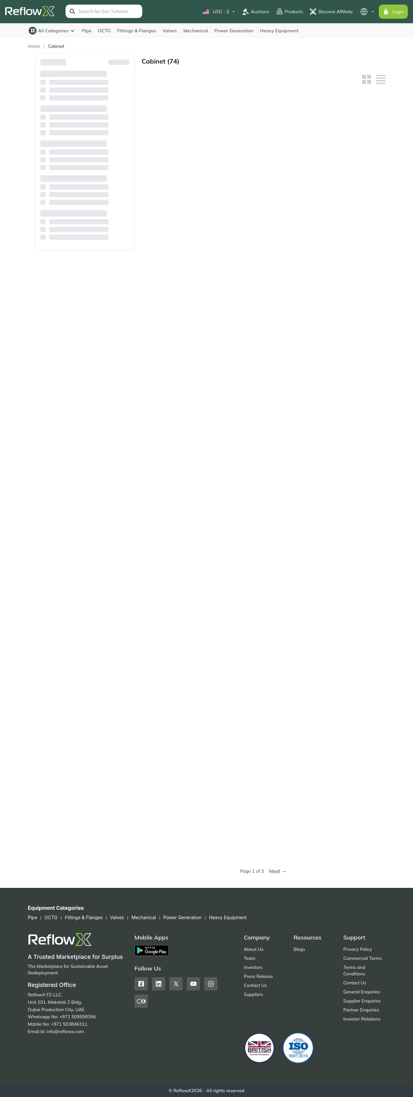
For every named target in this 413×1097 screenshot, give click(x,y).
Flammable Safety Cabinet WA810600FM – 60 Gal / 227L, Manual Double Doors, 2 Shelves (232, 244)
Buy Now (170, 173)
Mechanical (195, 31)
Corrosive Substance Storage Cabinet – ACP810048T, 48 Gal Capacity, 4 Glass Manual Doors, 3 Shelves (355, 533)
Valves (170, 31)
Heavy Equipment (279, 31)
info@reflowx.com (65, 1031)
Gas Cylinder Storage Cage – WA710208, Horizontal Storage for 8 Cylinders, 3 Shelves (232, 533)
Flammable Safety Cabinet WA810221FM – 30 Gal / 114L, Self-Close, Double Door (232, 147)
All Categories (52, 30)
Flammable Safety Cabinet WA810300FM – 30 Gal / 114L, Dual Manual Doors (169, 340)
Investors (253, 967)
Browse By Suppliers (85, 107)
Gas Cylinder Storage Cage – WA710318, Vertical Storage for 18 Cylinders (294, 436)
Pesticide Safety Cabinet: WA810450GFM (225, 822)
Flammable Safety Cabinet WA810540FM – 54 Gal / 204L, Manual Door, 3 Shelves (294, 244)
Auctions (255, 11)
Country (85, 139)
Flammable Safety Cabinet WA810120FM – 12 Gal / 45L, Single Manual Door (357, 340)
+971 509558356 (77, 1017)
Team (250, 958)
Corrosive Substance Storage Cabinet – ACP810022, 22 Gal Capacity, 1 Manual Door (355, 629)
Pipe (87, 31)
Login (393, 12)
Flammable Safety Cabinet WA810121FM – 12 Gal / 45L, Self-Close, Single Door (294, 147)
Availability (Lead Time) (85, 171)
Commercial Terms (362, 958)
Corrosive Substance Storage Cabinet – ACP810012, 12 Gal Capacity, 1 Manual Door (167, 726)
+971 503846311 (69, 1024)
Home (34, 46)
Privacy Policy (357, 949)
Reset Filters (116, 62)
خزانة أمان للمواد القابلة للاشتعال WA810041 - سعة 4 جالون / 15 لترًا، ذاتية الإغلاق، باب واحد (355, 147)
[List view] (380, 79)
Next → (278, 871)
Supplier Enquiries (362, 1001)
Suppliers (253, 994)
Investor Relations (361, 1019)
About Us (253, 949)
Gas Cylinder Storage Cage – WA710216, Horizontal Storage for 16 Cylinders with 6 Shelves (169, 533)
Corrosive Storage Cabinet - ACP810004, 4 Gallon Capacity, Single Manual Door (232, 726)
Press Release (258, 976)
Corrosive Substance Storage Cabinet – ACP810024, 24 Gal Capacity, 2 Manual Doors (292, 629)
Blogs (299, 949)
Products (289, 11)
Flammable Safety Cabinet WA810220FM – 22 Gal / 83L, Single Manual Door (232, 340)
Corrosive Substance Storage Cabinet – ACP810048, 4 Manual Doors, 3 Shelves (169, 629)
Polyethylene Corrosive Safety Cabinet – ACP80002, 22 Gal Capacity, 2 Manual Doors (357, 726)
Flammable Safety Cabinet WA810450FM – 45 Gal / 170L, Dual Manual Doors (357, 244)
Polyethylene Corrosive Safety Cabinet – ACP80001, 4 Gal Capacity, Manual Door (169, 822)
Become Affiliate (331, 11)
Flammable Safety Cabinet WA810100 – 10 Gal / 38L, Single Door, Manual (168, 436)
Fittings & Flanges (136, 31)
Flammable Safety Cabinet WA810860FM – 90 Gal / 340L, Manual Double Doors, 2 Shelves (169, 244)
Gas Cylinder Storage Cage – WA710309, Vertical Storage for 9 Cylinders (356, 436)
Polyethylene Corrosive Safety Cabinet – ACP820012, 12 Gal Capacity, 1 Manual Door (294, 726)
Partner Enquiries (361, 1010)
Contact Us (255, 985)
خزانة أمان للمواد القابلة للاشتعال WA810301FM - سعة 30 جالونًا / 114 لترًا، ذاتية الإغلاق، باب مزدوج (169, 147)
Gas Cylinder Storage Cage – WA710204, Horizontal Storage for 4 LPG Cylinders (294, 533)
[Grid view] (366, 79)
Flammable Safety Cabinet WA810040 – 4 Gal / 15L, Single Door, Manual (231, 436)
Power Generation (234, 31)
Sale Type (85, 203)
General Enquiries (361, 992)
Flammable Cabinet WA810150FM (291, 340)
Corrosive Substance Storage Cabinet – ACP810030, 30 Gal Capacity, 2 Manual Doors (230, 629)
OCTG (104, 31)
